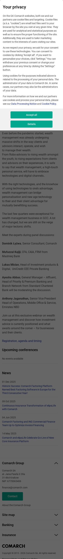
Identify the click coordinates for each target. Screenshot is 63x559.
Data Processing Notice (24, 103)
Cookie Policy (49, 103)
